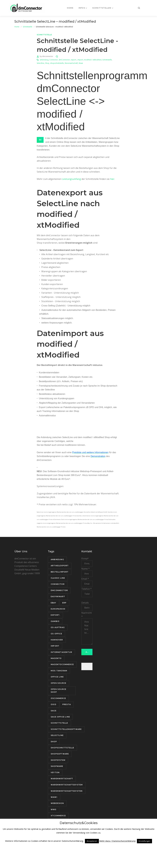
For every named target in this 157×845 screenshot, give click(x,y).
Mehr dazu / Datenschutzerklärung (117, 840)
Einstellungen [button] (144, 841)
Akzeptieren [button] (92, 841)
